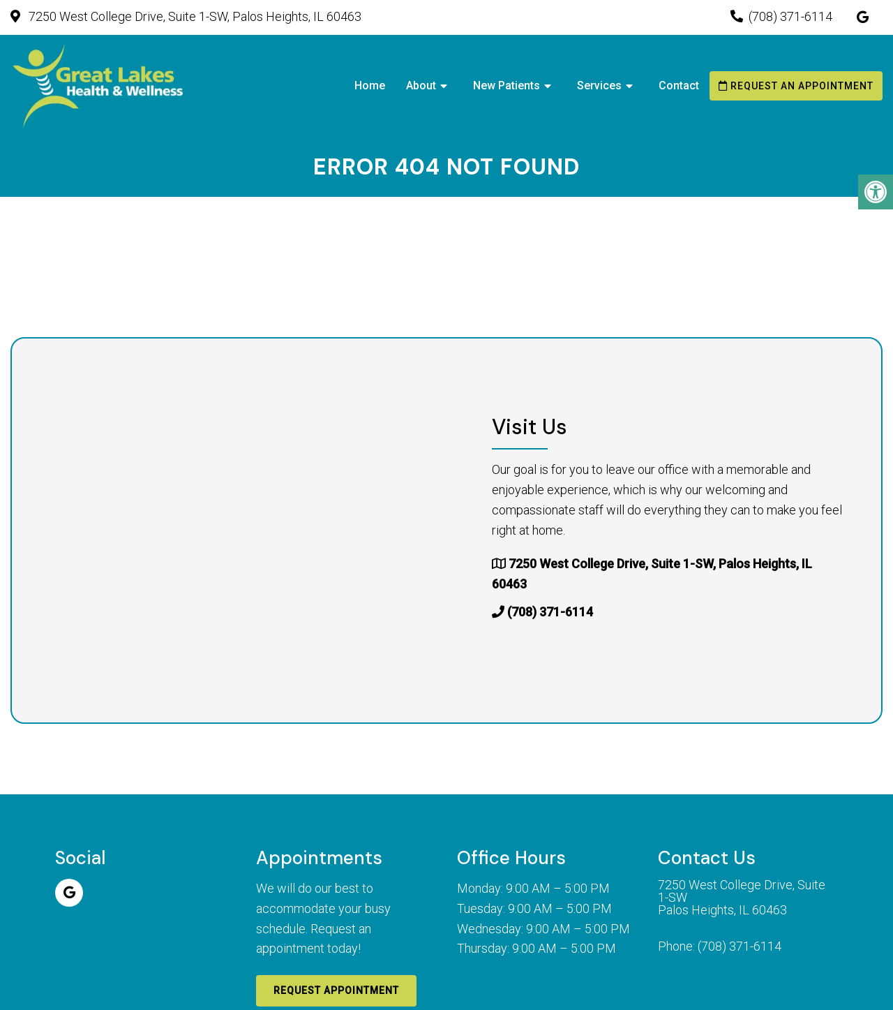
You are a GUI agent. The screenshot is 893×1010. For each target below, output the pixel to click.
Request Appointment (336, 990)
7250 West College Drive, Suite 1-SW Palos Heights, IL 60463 (741, 897)
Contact (679, 85)
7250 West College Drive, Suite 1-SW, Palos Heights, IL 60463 (193, 16)
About (421, 85)
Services (599, 85)
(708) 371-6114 (790, 16)
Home (369, 85)
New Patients (506, 85)
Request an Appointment (796, 85)
